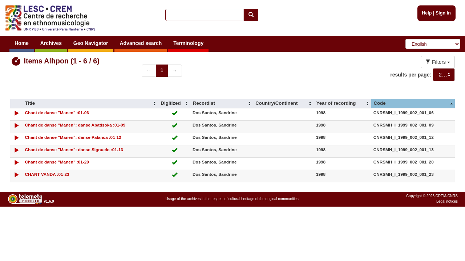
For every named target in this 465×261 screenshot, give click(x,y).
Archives (51, 43)
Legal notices (447, 201)
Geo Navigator (90, 43)
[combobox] (444, 74)
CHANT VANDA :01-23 (47, 174)
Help (427, 13)
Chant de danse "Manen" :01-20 (57, 162)
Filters (437, 62)
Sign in (443, 13)
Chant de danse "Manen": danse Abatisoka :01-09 (75, 125)
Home (22, 43)
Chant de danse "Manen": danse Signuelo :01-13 (74, 149)
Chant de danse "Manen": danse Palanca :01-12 (73, 137)
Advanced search (141, 43)
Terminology (188, 43)
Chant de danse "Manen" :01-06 (57, 112)
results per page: (410, 75)
